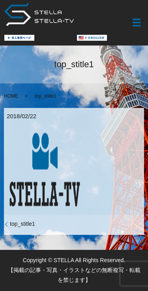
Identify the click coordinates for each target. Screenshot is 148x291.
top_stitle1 (22, 224)
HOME (11, 96)
